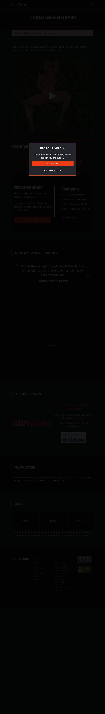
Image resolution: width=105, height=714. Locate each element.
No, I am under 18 (52, 171)
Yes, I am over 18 (52, 163)
